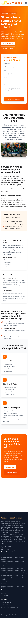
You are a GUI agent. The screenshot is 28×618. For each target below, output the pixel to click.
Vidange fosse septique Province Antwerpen (13, 555)
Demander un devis (11, 472)
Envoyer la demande (14, 99)
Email (5, 70)
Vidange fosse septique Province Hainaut (12, 561)
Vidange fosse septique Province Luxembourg (14, 573)
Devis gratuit (8, 48)
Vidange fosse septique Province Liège (12, 568)
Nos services (4, 595)
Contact (3, 593)
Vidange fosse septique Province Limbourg (13, 570)
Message (6, 84)
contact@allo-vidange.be (9, 550)
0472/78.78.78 (8, 43)
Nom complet (7, 63)
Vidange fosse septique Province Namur (12, 575)
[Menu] (26, 3)
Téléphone (6, 77)
